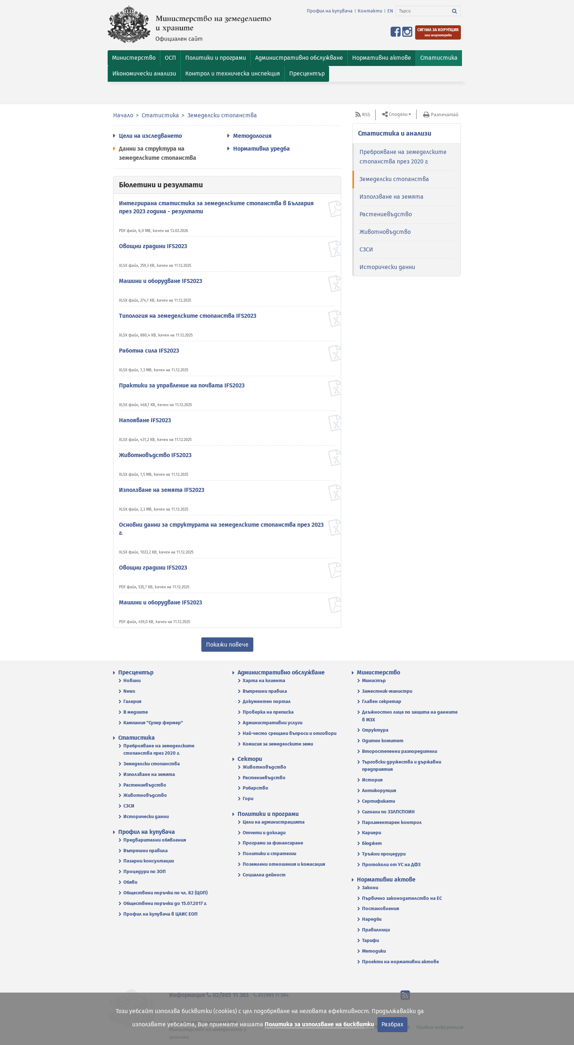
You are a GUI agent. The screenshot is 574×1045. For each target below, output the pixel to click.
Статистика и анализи (394, 133)
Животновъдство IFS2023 (155, 455)
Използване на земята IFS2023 (161, 489)
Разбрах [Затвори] (392, 1024)
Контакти (370, 11)
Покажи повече (227, 644)
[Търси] (422, 11)
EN (390, 11)
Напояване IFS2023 (145, 420)
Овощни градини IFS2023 (153, 246)
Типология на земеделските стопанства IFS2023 (187, 315)
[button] (134, 58)
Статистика (160, 115)
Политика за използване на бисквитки (319, 1024)
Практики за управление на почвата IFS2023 (182, 385)
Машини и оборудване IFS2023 (160, 280)
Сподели (398, 114)
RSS (366, 114)
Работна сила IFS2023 (149, 350)
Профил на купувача (330, 11)
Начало (123, 115)
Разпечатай (444, 114)
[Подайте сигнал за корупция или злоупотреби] (438, 32)
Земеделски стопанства (222, 115)
